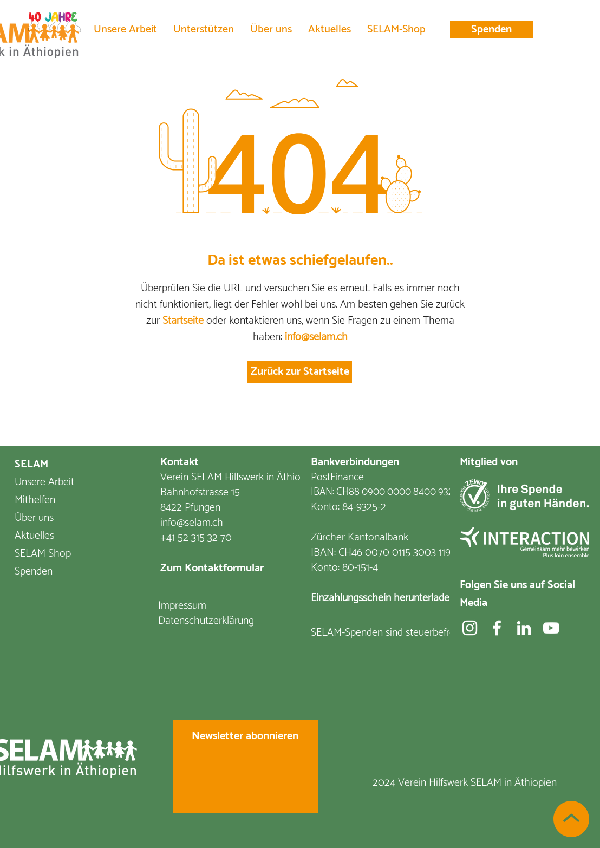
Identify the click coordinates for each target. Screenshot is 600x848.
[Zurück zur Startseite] (299, 372)
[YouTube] (551, 628)
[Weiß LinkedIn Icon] (524, 628)
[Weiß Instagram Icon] (470, 628)
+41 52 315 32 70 (196, 538)
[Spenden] (491, 29)
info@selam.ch (316, 337)
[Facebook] (497, 628)
